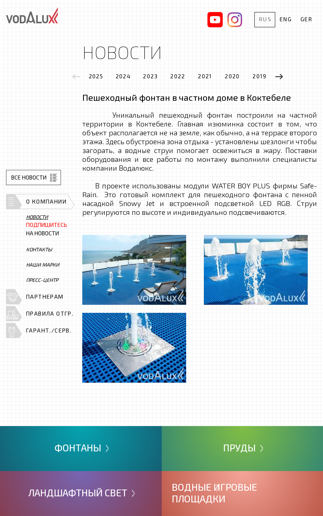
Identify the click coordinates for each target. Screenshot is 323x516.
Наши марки (42, 264)
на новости (46, 229)
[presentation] (76, 76)
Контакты (39, 249)
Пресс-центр (42, 280)
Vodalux (32, 15)
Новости (37, 217)
